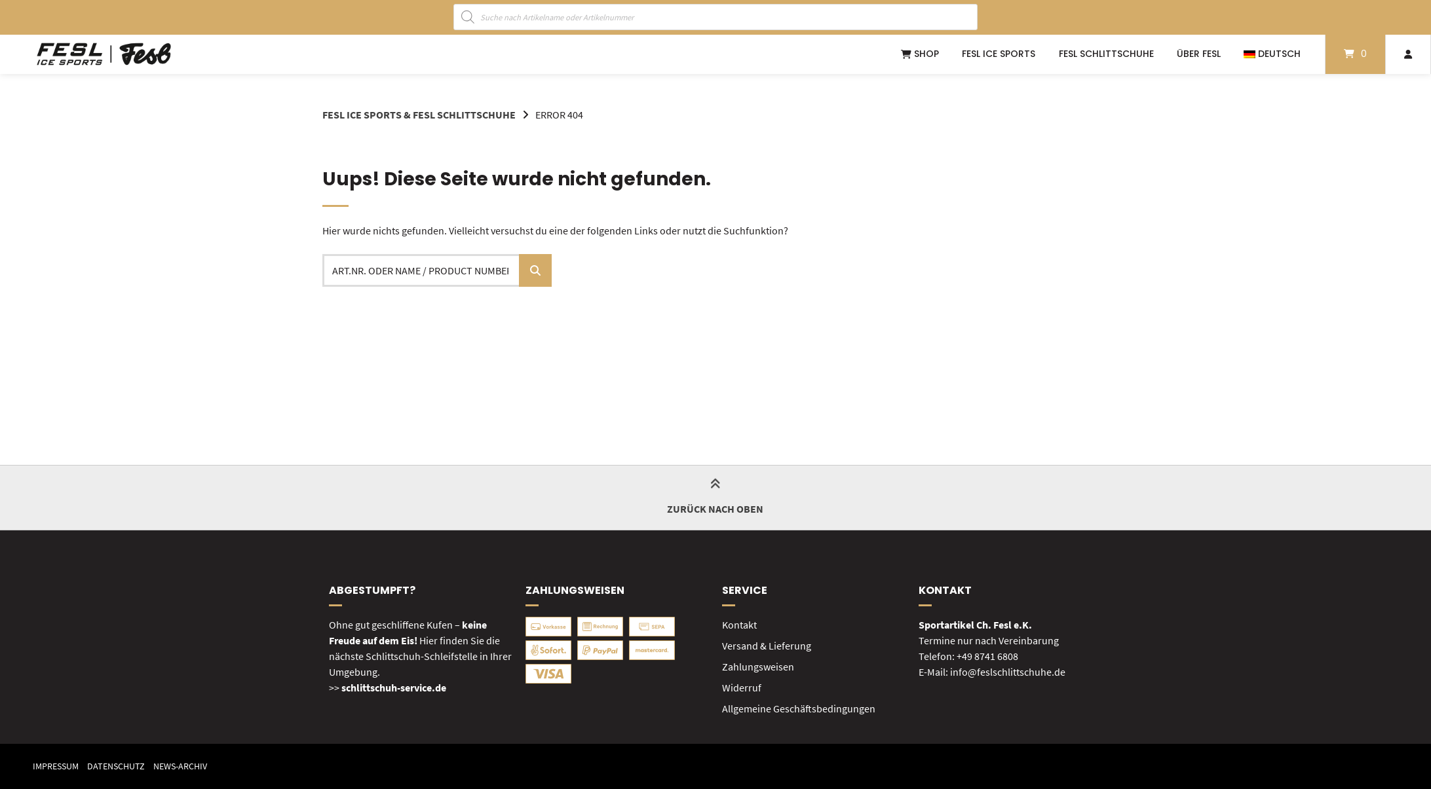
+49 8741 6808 (987, 656)
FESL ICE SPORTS (998, 53)
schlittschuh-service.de (393, 687)
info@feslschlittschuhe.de (1007, 671)
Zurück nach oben (715, 497)
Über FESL (1199, 53)
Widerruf (741, 687)
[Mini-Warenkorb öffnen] (1355, 54)
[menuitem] (1272, 54)
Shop (920, 53)
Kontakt (739, 624)
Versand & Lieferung (766, 645)
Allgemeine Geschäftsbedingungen (798, 708)
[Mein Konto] (1408, 54)
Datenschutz (116, 766)
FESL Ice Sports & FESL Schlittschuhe (419, 114)
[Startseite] (104, 54)
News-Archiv (180, 766)
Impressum (56, 766)
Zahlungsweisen (758, 666)
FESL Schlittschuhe (1106, 53)
